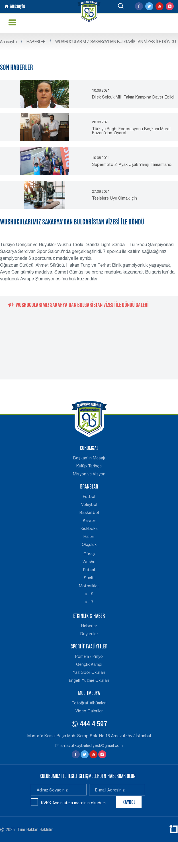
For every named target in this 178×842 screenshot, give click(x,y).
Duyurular (89, 634)
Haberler (89, 626)
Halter (89, 536)
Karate (89, 520)
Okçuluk (89, 544)
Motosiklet (89, 586)
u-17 (89, 602)
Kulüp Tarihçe (89, 466)
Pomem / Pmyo (89, 656)
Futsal (89, 570)
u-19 (89, 594)
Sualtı (89, 578)
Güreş (89, 554)
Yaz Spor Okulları (89, 672)
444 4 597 (89, 725)
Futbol (89, 496)
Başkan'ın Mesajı (89, 458)
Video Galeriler (89, 711)
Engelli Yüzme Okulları (89, 680)
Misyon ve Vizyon (89, 474)
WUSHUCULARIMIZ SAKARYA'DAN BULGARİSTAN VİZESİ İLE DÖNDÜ (115, 41)
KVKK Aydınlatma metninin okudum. (74, 803)
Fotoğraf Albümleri (89, 703)
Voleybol (89, 504)
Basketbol (89, 512)
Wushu (89, 562)
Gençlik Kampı (89, 664)
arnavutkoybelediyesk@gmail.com (89, 745)
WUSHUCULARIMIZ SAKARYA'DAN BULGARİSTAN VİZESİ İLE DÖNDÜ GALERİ (78, 304)
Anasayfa (14, 6)
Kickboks (89, 528)
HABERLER (35, 41)
